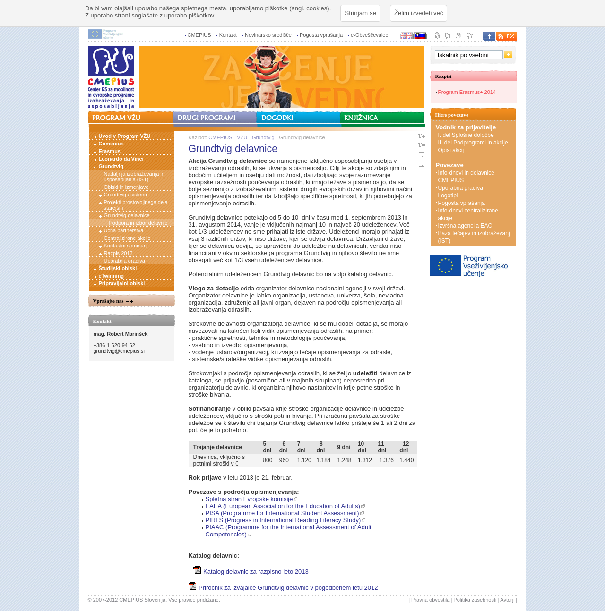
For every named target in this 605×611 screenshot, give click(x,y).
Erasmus (110, 151)
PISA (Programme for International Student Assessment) (282, 513)
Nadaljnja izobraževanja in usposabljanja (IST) (134, 176)
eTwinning (111, 276)
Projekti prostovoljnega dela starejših (136, 205)
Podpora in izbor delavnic (138, 223)
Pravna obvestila (430, 600)
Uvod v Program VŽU (125, 136)
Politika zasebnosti (474, 600)
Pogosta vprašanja (321, 35)
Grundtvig (111, 166)
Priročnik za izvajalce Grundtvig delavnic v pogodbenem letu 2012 (283, 587)
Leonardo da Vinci (121, 158)
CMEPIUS (199, 35)
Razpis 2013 (118, 253)
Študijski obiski (118, 268)
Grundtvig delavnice (127, 215)
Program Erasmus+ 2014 (467, 92)
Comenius (111, 143)
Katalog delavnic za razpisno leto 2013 (251, 571)
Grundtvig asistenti (125, 194)
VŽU (242, 137)
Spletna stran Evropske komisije (249, 498)
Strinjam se (360, 13)
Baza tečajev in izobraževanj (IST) (474, 237)
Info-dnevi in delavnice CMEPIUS (466, 177)
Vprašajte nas (108, 301)
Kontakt (228, 35)
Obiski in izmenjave (126, 187)
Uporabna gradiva (124, 260)
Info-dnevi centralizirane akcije (468, 214)
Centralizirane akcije (127, 238)
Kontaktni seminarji (126, 245)
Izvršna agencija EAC (465, 225)
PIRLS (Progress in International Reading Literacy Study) (283, 520)
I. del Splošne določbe (466, 135)
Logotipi (448, 195)
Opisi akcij (451, 150)
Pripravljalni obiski (122, 283)
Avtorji (507, 600)
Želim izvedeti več (418, 13)
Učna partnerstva (124, 230)
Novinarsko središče (268, 35)
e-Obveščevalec (369, 35)
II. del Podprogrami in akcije (473, 142)
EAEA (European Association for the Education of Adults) (283, 505)
